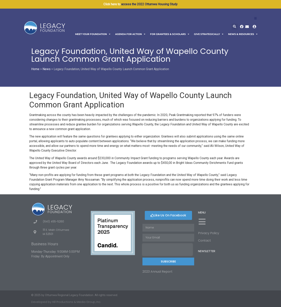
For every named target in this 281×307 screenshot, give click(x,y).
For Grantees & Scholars (169, 34)
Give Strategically (208, 34)
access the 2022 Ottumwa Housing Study (149, 4)
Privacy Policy (208, 233)
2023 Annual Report (157, 271)
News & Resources (243, 34)
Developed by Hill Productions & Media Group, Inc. (66, 302)
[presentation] (167, 249)
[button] (235, 27)
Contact (204, 240)
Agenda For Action (130, 34)
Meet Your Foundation (92, 34)
